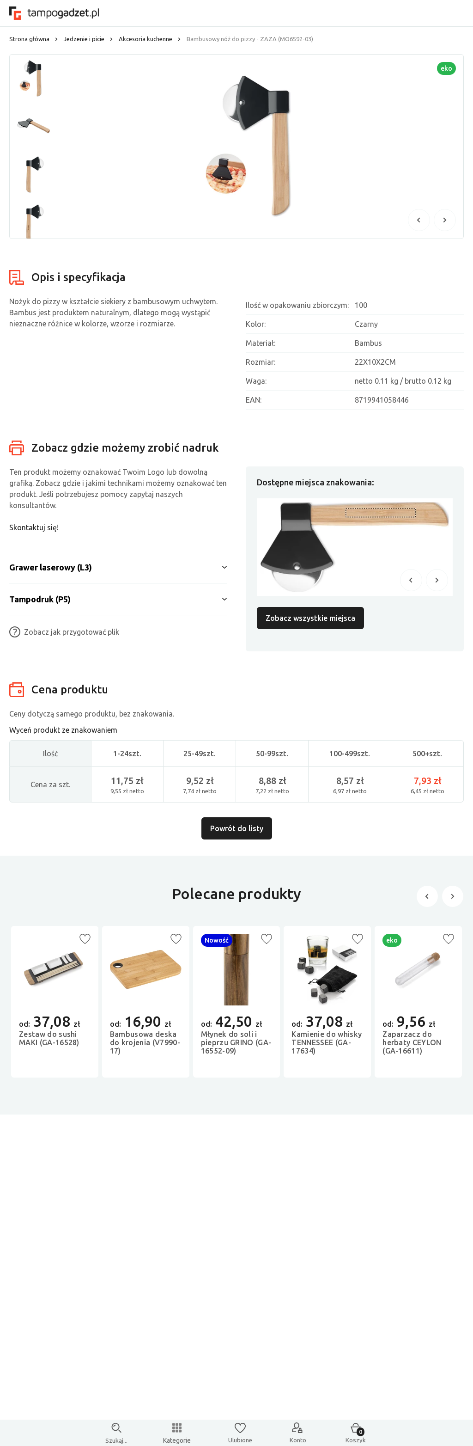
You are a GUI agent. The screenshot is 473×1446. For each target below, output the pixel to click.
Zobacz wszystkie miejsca (310, 618)
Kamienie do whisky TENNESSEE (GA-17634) (326, 1047)
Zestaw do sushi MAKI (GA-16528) (49, 1043)
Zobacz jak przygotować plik (64, 631)
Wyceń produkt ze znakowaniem (63, 732)
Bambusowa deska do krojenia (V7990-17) (145, 1047)
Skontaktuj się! (34, 527)
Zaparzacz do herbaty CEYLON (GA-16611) (411, 1047)
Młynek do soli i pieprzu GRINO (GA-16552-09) (236, 1047)
